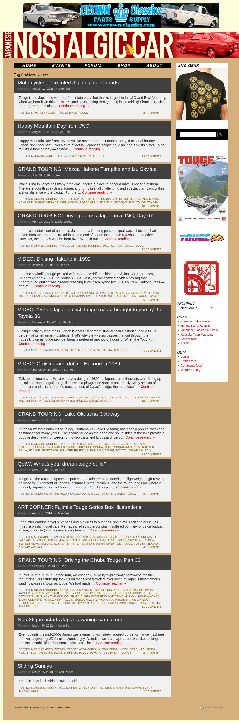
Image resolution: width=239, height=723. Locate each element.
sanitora (43, 602)
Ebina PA (77, 198)
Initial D (70, 350)
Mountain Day (81, 155)
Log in (185, 356)
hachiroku (147, 649)
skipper (58, 602)
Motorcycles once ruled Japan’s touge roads (68, 82)
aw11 (87, 397)
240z (34, 593)
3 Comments (152, 113)
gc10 (79, 596)
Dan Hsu (64, 88)
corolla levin (95, 292)
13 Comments (151, 156)
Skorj (58, 175)
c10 (93, 444)
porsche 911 (89, 202)
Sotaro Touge (122, 245)
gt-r (96, 198)
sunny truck (127, 602)
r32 (144, 540)
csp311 (126, 444)
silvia (55, 400)
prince (24, 602)
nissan (73, 202)
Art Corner (43, 536)
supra (131, 296)
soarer (59, 543)
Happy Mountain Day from (53, 126)
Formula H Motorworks (196, 321)
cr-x (136, 536)
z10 (27, 546)
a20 (79, 444)
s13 (51, 296)
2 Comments (152, 691)
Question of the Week (50, 493)
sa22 (67, 296)
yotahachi (135, 450)
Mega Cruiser (56, 202)
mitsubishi (118, 540)
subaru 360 (95, 450)
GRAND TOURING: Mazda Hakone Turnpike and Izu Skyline (87, 169)
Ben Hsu (64, 132)
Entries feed (189, 361)
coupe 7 (139, 593)
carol (101, 593)
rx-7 (109, 202)
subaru (136, 590)
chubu (112, 593)
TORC (185, 343)
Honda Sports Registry (196, 325)
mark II (94, 540)
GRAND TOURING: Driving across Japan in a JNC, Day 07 (85, 215)
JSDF (133, 198)
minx (109, 599)
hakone (145, 292)
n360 (135, 599)
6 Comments (152, 299)
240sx (70, 397)
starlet (119, 296)
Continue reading (74, 106)
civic (113, 536)
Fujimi (48, 540)
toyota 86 (108, 350)
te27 (118, 543)
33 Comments (151, 494)
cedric (103, 444)
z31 (147, 450)
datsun (152, 593)
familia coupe (63, 596)
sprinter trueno (99, 296)
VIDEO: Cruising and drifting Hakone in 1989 (69, 363)
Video (38, 292)
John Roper (65, 672)
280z (49, 593)
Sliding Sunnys (35, 666)
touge (83, 112)
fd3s (88, 198)
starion (88, 543)
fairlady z (122, 292)
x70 (21, 546)
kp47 (60, 599)
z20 (33, 546)
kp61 (156, 292)
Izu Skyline (120, 198)
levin (83, 540)
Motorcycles (44, 112)
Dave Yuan (64, 513)
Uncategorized (45, 155)
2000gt (70, 536)
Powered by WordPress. (214, 707)
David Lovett (63, 221)
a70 (58, 292)
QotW (86, 493)
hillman (131, 596)
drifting (97, 687)
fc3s (134, 292)
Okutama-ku (123, 447)
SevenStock (189, 339)
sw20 (110, 543)
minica (100, 599)
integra (72, 540)
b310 (74, 687)
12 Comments (151, 249)
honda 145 (33, 599)
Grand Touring (45, 198)
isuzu (106, 245)
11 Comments (151, 606)
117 (73, 245)
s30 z (58, 296)
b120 (73, 593)
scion (57, 652)
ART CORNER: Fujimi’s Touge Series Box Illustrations (79, 507)
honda (106, 198)
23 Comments (151, 454)
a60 (79, 536)
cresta (146, 536)
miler (90, 599)
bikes (73, 112)
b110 (65, 593)
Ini (44, 599)
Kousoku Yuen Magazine (197, 334)
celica (115, 444)
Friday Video (43, 649)
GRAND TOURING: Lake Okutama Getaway (69, 414)
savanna (78, 296)
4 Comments (152, 547)
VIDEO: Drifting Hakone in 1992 (54, 259)
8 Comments (152, 653)
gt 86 (133, 649)
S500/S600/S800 (124, 202)
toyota (152, 202)
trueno (152, 543)
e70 (110, 292)
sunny (111, 602)
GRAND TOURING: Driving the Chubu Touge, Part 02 (79, 560)
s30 (32, 602)
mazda (143, 198)
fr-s (105, 649)
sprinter (74, 543)
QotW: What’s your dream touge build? (62, 464)
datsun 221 (27, 596)
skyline (34, 450)
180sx (61, 397)
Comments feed (191, 365)
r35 (102, 202)
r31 (137, 540)
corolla (77, 292)
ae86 (66, 292)
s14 (27, 543)
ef (155, 536)
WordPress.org (191, 370)
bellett (83, 593)
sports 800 (49, 450)
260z (41, 593)
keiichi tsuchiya (31, 652)
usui (35, 606)
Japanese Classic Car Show (199, 330)
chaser (102, 536)
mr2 (21, 400)
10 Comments (151, 206)
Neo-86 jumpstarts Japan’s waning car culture (70, 619)
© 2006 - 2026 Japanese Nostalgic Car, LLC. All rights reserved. (43, 707)
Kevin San (64, 625)
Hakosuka (83, 447)
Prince (124, 590)
